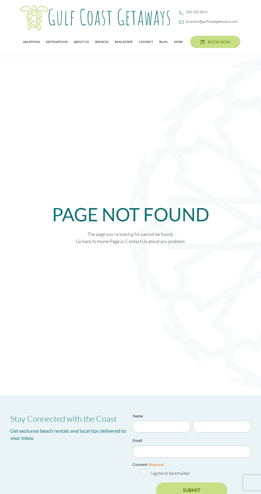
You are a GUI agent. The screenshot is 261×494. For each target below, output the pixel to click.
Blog (163, 42)
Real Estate (124, 42)
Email (137, 440)
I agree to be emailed (170, 473)
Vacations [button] (31, 42)
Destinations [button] (57, 42)
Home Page (108, 241)
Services (102, 42)
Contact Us (136, 241)
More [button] (178, 42)
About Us (81, 42)
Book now (215, 41)
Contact (146, 42)
